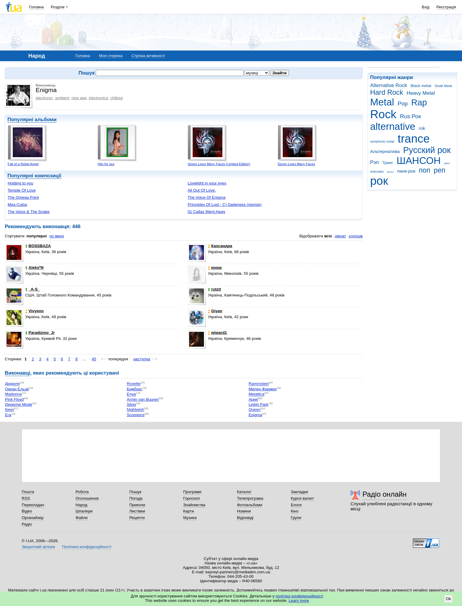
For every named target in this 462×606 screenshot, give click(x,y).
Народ (81, 505)
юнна (214, 267)
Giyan (215, 311)
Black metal (421, 85)
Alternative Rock (388, 85)
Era (8, 415)
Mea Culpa (17, 204)
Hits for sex (106, 164)
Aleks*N (34, 267)
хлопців (356, 236)
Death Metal (443, 86)
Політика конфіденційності (86, 547)
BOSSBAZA (38, 246)
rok (422, 128)
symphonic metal (382, 141)
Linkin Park (258, 404)
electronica (98, 98)
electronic (44, 98)
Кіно (294, 511)
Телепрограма (250, 498)
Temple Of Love (22, 190)
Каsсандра (220, 246)
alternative (392, 126)
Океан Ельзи (17, 389)
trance (413, 138)
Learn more (299, 600)
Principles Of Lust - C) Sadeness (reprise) (225, 204)
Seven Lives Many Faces (296, 164)
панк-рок (406, 170)
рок (379, 180)
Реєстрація (446, 7)
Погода (135, 498)
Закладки (299, 492)
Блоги (296, 505)
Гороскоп (191, 498)
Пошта (28, 492)
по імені (56, 236)
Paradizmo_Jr (40, 332)
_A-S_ (32, 289)
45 (94, 359)
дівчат (340, 236)
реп (439, 170)
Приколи (137, 505)
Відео (27, 511)
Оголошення (87, 498)
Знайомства (194, 505)
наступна (141, 359)
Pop (402, 103)
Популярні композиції (34, 176)
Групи (296, 517)
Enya (131, 394)
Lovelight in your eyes (207, 183)
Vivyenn (34, 311)
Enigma (255, 415)
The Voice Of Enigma (206, 197)
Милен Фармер (263, 389)
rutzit (214, 289)
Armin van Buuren (143, 399)
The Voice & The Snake (29, 211)
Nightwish (135, 410)
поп (424, 170)
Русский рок (427, 150)
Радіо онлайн (384, 494)
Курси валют (302, 498)
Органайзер (32, 517)
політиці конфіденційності (299, 596)
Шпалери (84, 511)
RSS (26, 498)
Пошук (135, 492)
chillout (116, 98)
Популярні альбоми (31, 119)
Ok (448, 598)
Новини (244, 511)
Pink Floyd (14, 399)
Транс (387, 162)
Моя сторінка (110, 55)
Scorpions (135, 415)
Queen (254, 410)
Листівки (137, 511)
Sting (131, 404)
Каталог (244, 492)
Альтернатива (385, 151)
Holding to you (20, 183)
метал (390, 172)
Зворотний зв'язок (38, 547)
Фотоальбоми (249, 505)
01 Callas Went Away (206, 211)
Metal (382, 102)
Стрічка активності (148, 55)
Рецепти (137, 517)
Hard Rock (386, 92)
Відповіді (245, 517)
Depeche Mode (18, 404)
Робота (82, 492)
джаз (447, 163)
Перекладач (33, 505)
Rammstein (259, 384)
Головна (36, 7)
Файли (82, 517)
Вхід (426, 7)
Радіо (27, 524)
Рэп (374, 162)
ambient (62, 98)
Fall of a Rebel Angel (23, 164)
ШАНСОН (419, 160)
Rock (383, 114)
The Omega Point (23, 197)
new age (79, 98)
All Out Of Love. (202, 190)
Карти (188, 511)
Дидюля (12, 384)
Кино (9, 410)
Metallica (256, 394)
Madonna (13, 394)
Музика (190, 517)
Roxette (133, 384)
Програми (192, 492)
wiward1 (217, 332)
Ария (253, 399)
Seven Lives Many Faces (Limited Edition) (219, 164)
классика (377, 171)
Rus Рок (410, 116)
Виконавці (17, 373)
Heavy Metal (421, 93)
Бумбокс (134, 389)
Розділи (58, 7)
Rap (419, 102)
